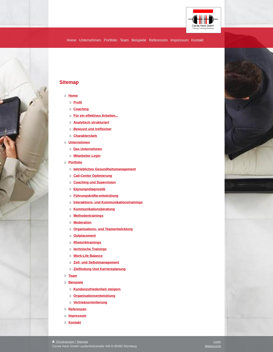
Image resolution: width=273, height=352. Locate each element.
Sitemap (82, 342)
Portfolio (75, 162)
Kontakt (74, 322)
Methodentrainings (88, 216)
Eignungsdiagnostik (89, 189)
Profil (77, 102)
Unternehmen (79, 142)
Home (73, 95)
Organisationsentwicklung (94, 296)
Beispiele (75, 282)
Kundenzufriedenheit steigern (97, 289)
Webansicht (213, 346)
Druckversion (63, 342)
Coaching (81, 109)
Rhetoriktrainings (87, 242)
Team (72, 276)
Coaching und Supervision (94, 182)
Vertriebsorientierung (90, 302)
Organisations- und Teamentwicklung (103, 229)
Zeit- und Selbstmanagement (96, 262)
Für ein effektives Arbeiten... (95, 115)
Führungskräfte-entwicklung (95, 196)
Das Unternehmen (87, 149)
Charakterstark (85, 136)
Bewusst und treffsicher (92, 129)
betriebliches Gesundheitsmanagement (104, 169)
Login (217, 342)
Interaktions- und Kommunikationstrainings (108, 202)
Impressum (77, 316)
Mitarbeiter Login (87, 156)
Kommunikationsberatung (94, 209)
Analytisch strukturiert (91, 122)
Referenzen (77, 309)
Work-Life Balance (87, 256)
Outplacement (84, 235)
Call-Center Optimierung (92, 176)
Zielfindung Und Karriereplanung (99, 269)
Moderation (82, 222)
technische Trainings (90, 249)
